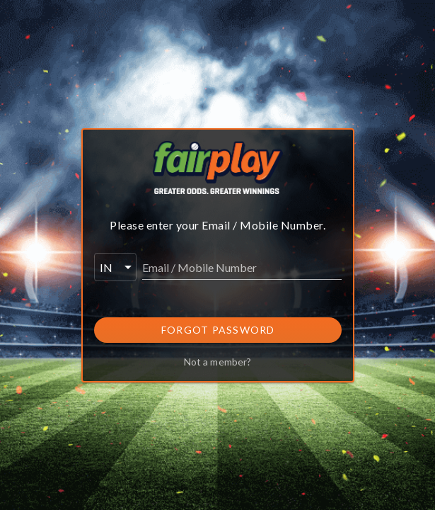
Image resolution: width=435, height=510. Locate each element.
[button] (115, 267)
